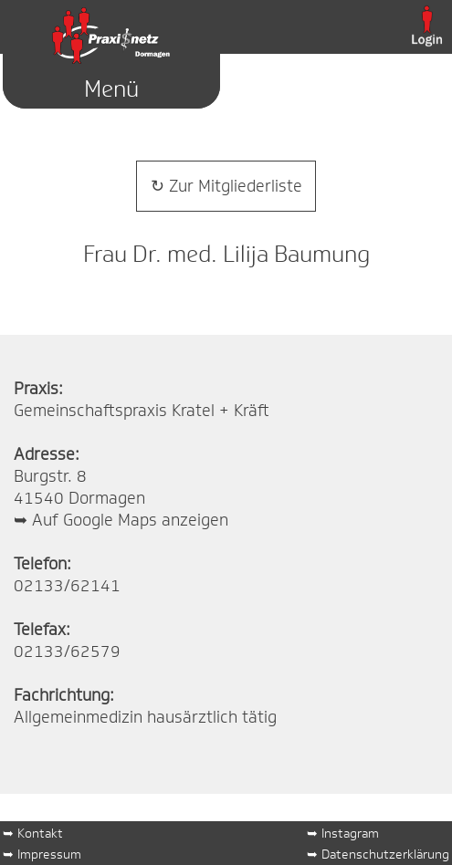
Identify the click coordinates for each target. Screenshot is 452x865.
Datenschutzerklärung (385, 853)
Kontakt (40, 832)
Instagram (350, 832)
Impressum (49, 853)
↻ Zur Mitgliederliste (226, 186)
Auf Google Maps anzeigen (130, 520)
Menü (111, 89)
